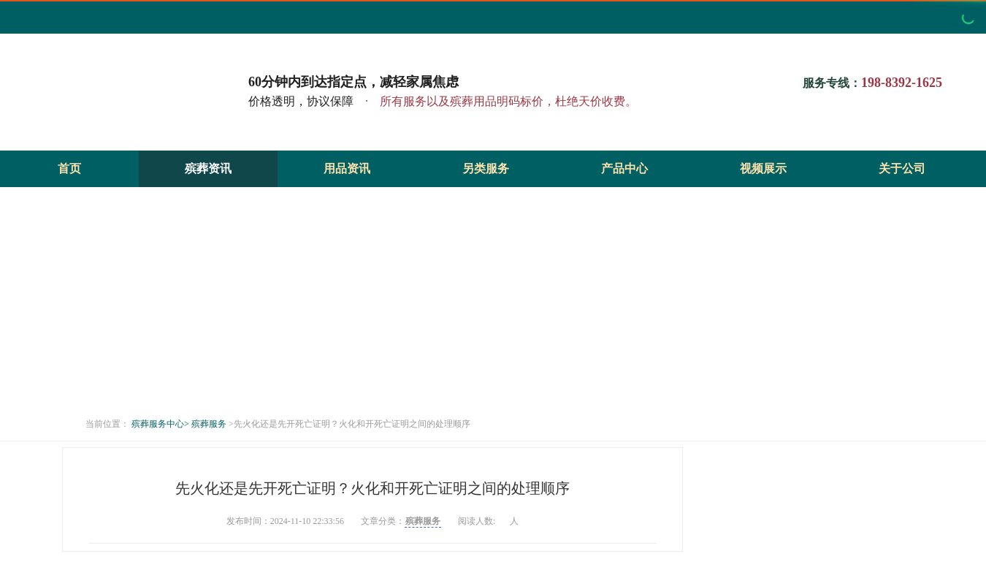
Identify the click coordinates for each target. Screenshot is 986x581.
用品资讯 (347, 168)
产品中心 (624, 168)
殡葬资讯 (208, 168)
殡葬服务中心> (160, 424)
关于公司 (902, 168)
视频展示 (763, 168)
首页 (69, 168)
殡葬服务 (208, 424)
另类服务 (485, 168)
